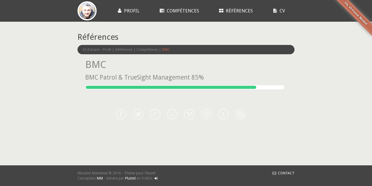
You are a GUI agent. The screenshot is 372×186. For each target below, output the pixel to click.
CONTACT (283, 173)
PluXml (130, 178)
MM (100, 178)
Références (235, 10)
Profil (128, 10)
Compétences (179, 10)
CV (278, 10)
